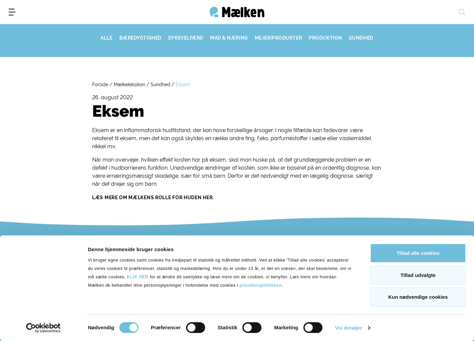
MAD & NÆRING (229, 38)
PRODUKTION (325, 38)
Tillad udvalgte (418, 275)
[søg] (462, 12)
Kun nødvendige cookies (418, 297)
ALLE (106, 38)
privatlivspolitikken (260, 285)
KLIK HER (138, 276)
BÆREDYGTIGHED (140, 38)
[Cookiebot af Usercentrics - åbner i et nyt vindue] (43, 328)
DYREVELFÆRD (185, 38)
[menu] (12, 12)
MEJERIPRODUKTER (278, 38)
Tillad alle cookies (418, 253)
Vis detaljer (348, 328)
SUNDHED (361, 38)
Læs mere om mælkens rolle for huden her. (153, 197)
